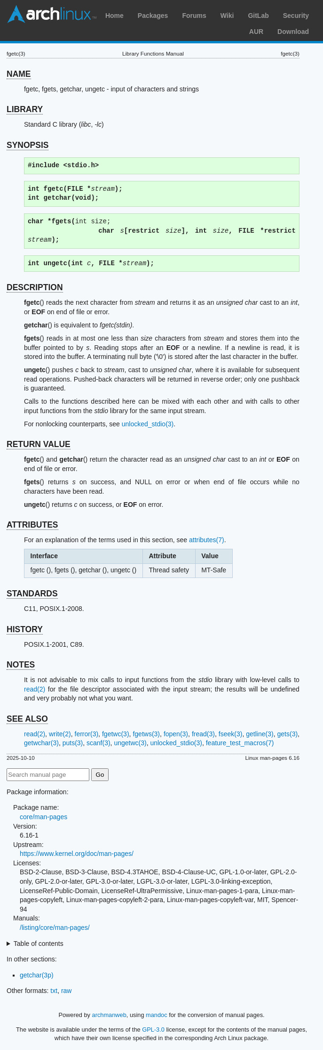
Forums (194, 15)
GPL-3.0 (153, 1029)
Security (296, 15)
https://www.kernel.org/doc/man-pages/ (77, 853)
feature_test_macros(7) (240, 743)
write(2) (60, 734)
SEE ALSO (27, 719)
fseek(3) (231, 734)
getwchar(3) (41, 743)
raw (66, 990)
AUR (256, 31)
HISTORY (25, 629)
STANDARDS (32, 593)
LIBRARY (25, 109)
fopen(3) (176, 734)
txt (53, 990)
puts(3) (73, 743)
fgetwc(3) (115, 734)
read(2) (34, 689)
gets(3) (287, 734)
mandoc (156, 1014)
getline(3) (259, 734)
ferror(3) (87, 734)
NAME (19, 74)
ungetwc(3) (130, 743)
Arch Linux (51, 14)
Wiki (227, 15)
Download (293, 31)
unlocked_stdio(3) (148, 424)
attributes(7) (206, 540)
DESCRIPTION (35, 287)
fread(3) (203, 734)
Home (114, 15)
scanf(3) (98, 743)
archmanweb (109, 1014)
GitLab (258, 15)
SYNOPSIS (27, 145)
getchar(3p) (37, 975)
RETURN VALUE (39, 444)
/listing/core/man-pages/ (55, 927)
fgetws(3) (146, 734)
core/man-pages (43, 817)
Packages (153, 15)
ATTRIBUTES (32, 524)
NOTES (21, 664)
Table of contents (38, 943)
